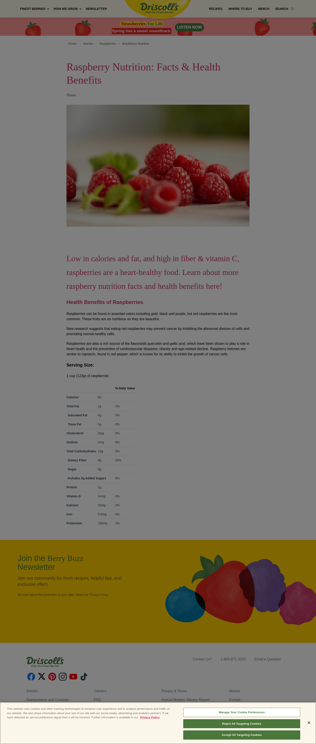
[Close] (309, 734)
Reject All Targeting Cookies (241, 734)
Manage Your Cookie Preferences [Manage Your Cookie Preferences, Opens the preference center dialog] (242, 723)
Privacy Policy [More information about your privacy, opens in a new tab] (150, 728)
